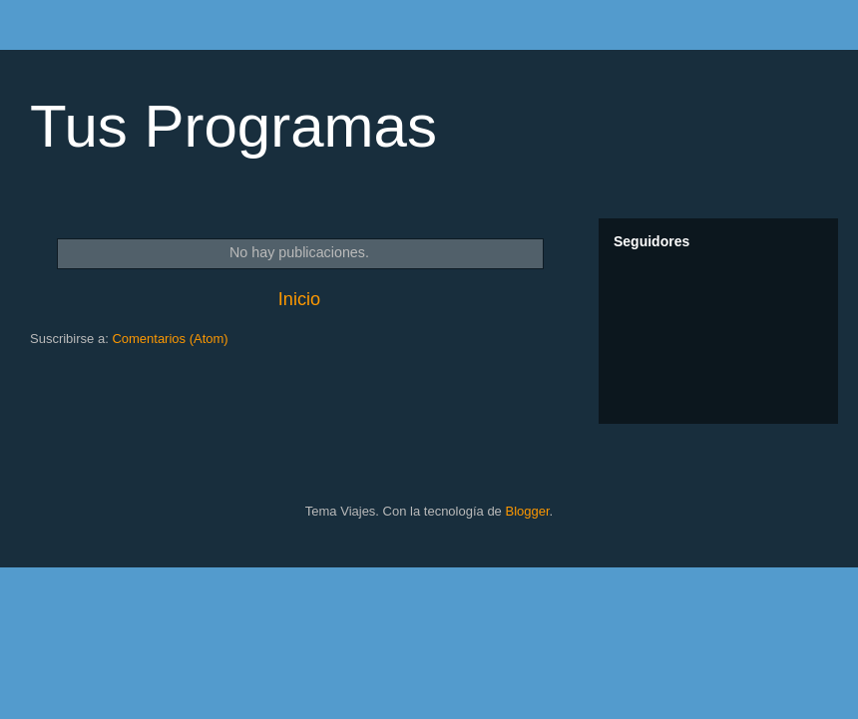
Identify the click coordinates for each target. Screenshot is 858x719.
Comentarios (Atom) (169, 338)
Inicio (299, 299)
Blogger (527, 511)
